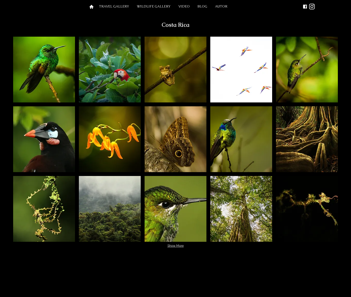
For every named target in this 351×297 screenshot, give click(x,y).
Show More (176, 245)
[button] (114, 6)
